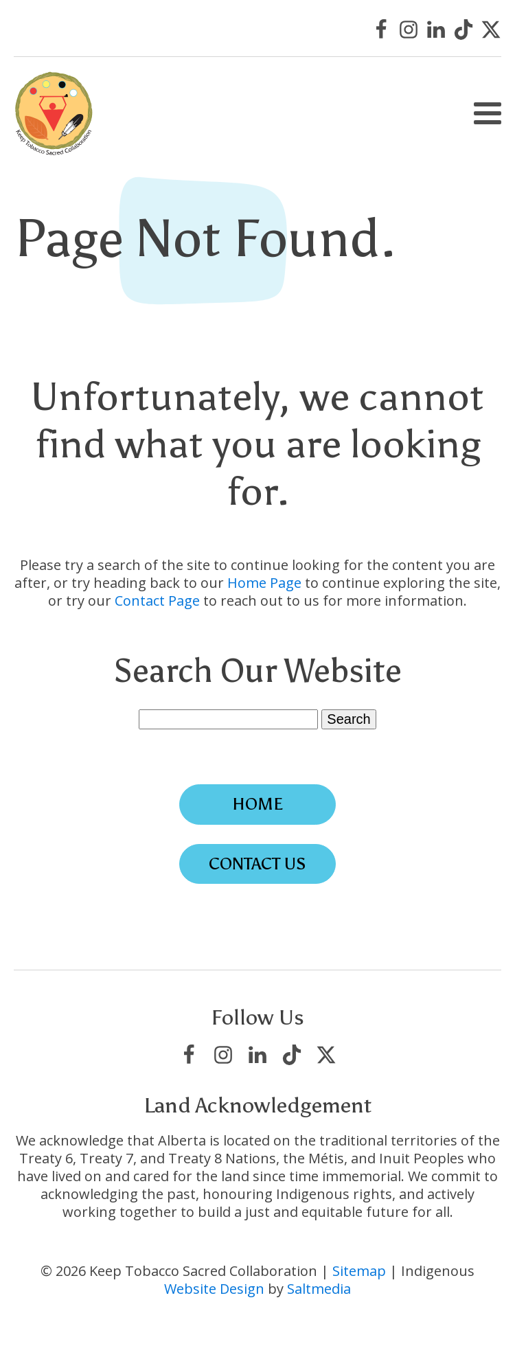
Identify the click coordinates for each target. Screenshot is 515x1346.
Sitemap (359, 1271)
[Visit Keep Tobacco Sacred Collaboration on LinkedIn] (436, 29)
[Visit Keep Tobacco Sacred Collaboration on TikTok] (463, 29)
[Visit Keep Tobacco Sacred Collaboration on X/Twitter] (491, 29)
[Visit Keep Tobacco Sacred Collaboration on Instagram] (408, 29)
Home (257, 803)
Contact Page (157, 600)
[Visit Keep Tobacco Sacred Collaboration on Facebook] (381, 29)
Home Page (264, 582)
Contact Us (257, 863)
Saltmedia (319, 1288)
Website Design (214, 1288)
